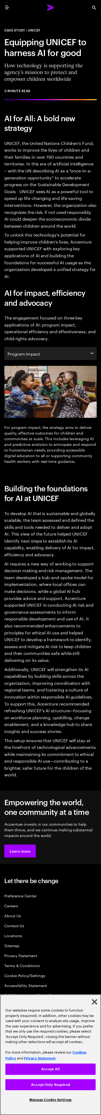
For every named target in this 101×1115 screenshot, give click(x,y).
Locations (13, 935)
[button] (20, 851)
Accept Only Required (50, 1084)
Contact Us (14, 925)
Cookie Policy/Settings (24, 975)
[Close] (94, 1002)
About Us (12, 915)
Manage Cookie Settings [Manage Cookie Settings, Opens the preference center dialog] (50, 1100)
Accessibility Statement (25, 985)
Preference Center (20, 895)
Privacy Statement (20, 955)
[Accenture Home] (50, 7)
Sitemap (11, 945)
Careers (11, 905)
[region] (50, 1054)
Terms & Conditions (22, 965)
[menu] (7, 7)
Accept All (50, 1069)
